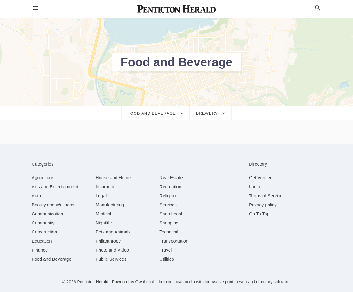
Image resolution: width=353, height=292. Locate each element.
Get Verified (260, 177)
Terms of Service (266, 195)
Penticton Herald (93, 281)
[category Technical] (168, 231)
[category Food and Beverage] (52, 259)
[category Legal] (101, 195)
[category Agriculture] (42, 177)
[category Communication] (47, 213)
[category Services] (168, 204)
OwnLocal (144, 281)
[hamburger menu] (35, 8)
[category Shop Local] (170, 213)
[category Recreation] (170, 186)
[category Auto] (36, 195)
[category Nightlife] (104, 222)
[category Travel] (165, 249)
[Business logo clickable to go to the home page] (176, 9)
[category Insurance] (106, 186)
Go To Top (259, 213)
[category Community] (43, 222)
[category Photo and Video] (112, 249)
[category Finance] (40, 249)
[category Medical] (103, 213)
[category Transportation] (173, 240)
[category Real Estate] (171, 177)
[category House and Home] (113, 177)
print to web (236, 281)
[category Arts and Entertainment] (55, 186)
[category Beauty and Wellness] (53, 204)
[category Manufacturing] (110, 204)
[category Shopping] (168, 222)
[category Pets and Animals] (113, 231)
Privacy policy (263, 204)
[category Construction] (44, 231)
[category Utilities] (166, 259)
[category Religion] (167, 195)
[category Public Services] (111, 259)
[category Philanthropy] (108, 240)
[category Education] (42, 240)
